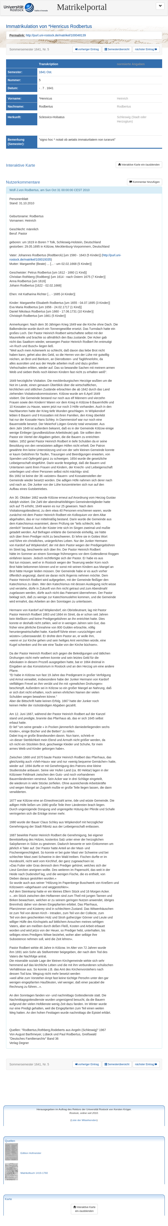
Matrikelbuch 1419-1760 (34, 1172)
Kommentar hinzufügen (144, 182)
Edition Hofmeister (31, 1153)
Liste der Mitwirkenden (84, 1120)
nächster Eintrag (146, 49)
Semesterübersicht (116, 49)
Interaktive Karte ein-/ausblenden (139, 164)
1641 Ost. (45, 72)
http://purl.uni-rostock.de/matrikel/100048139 (56, 35)
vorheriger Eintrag (87, 49)
